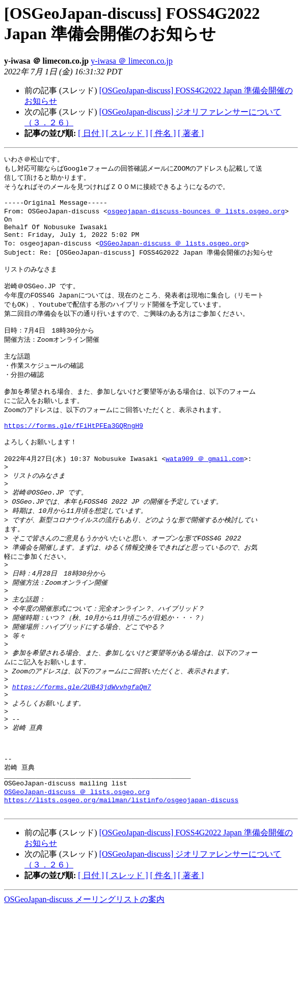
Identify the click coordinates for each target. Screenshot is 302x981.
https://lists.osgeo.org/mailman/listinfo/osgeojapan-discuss (121, 870)
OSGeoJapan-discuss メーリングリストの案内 (84, 971)
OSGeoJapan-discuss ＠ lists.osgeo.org (172, 253)
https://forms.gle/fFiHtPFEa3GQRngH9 (73, 453)
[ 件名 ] (163, 133)
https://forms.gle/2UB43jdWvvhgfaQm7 (81, 739)
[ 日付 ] (91, 133)
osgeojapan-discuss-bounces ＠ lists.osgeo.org (196, 216)
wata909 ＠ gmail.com (204, 491)
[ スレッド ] (127, 133)
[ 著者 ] (191, 133)
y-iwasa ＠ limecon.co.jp (132, 61)
